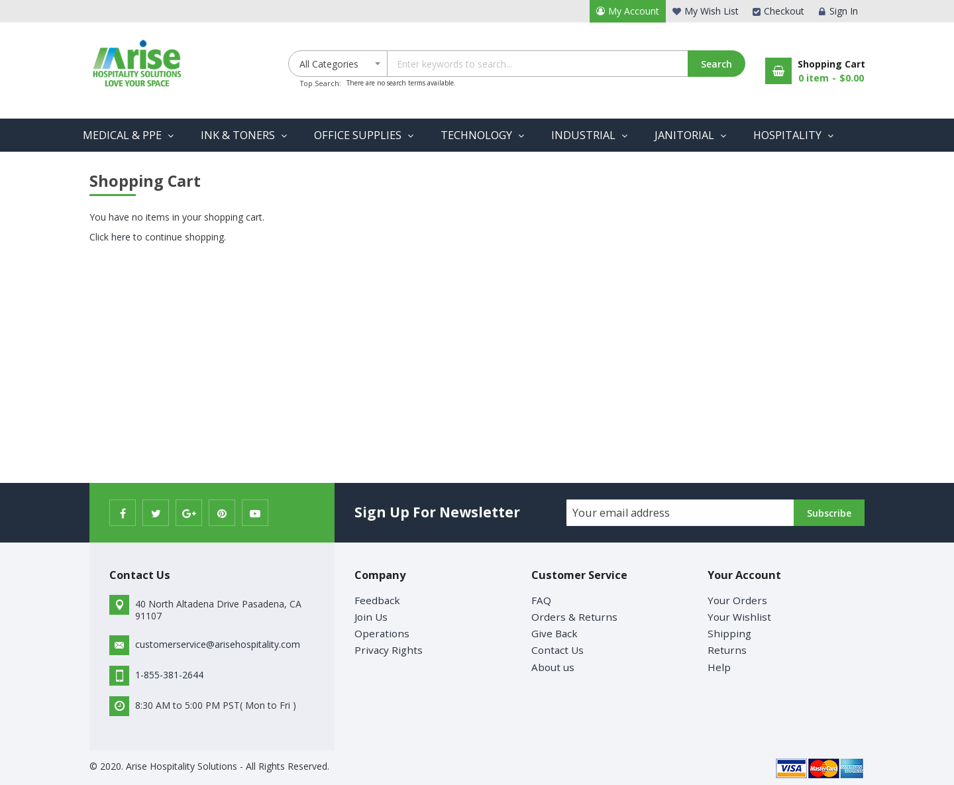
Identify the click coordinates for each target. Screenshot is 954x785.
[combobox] (566, 63)
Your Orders (737, 600)
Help (719, 667)
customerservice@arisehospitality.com (217, 644)
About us (552, 667)
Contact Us (557, 649)
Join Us (371, 616)
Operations (381, 633)
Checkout (784, 11)
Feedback (377, 600)
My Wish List (711, 11)
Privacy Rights (388, 649)
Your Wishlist (739, 616)
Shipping (729, 633)
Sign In (843, 11)
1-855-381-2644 (169, 674)
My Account (633, 11)
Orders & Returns (574, 616)
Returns (727, 649)
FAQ (541, 600)
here (121, 237)
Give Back (554, 633)
